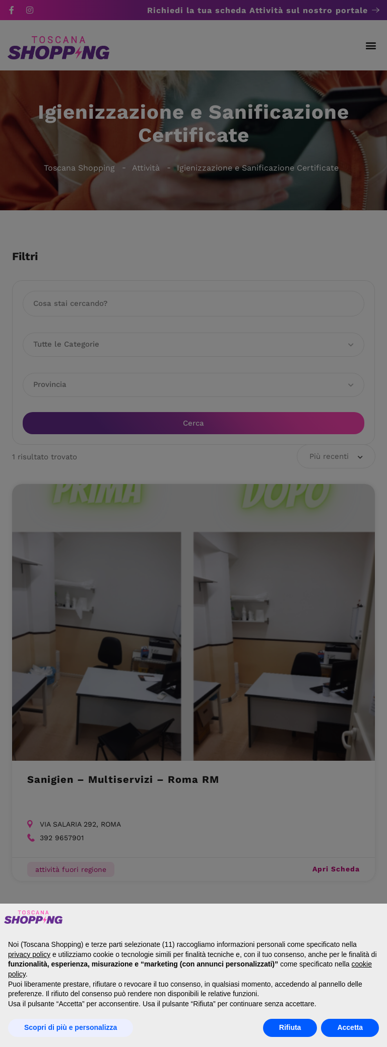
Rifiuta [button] (290, 1027)
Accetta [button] (350, 1027)
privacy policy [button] (29, 954)
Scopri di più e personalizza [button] (70, 1027)
